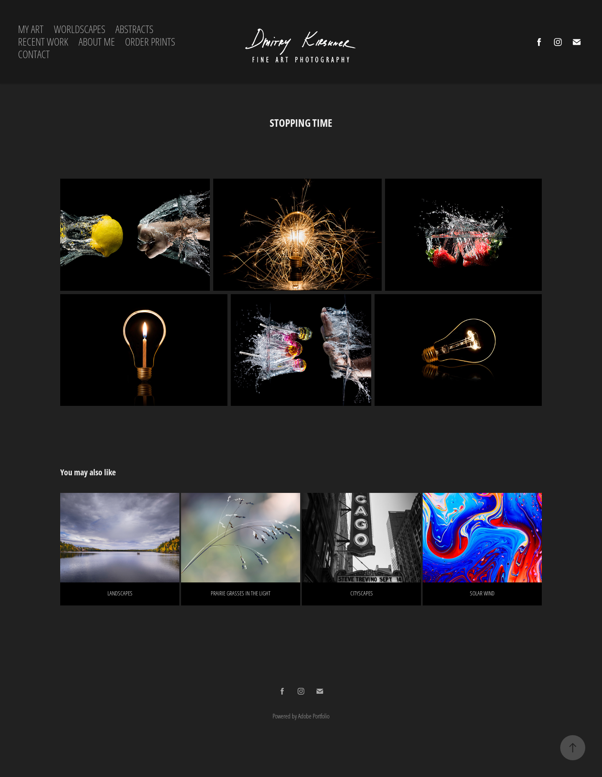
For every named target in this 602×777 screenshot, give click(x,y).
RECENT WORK (43, 41)
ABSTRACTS (134, 29)
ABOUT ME (97, 41)
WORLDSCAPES (79, 29)
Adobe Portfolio (313, 716)
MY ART (30, 29)
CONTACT (34, 54)
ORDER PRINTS (150, 41)
